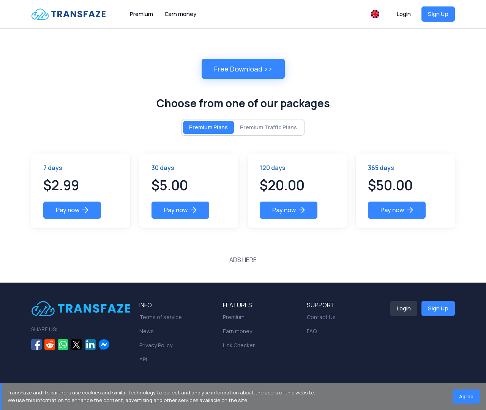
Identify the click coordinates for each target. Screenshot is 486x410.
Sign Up (438, 14)
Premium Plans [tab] (208, 127)
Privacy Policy (155, 345)
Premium (141, 14)
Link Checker (239, 345)
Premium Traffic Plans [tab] (268, 127)
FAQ (312, 331)
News (146, 331)
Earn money (180, 14)
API (143, 359)
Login (404, 14)
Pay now (72, 210)
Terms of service (160, 317)
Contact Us (321, 317)
